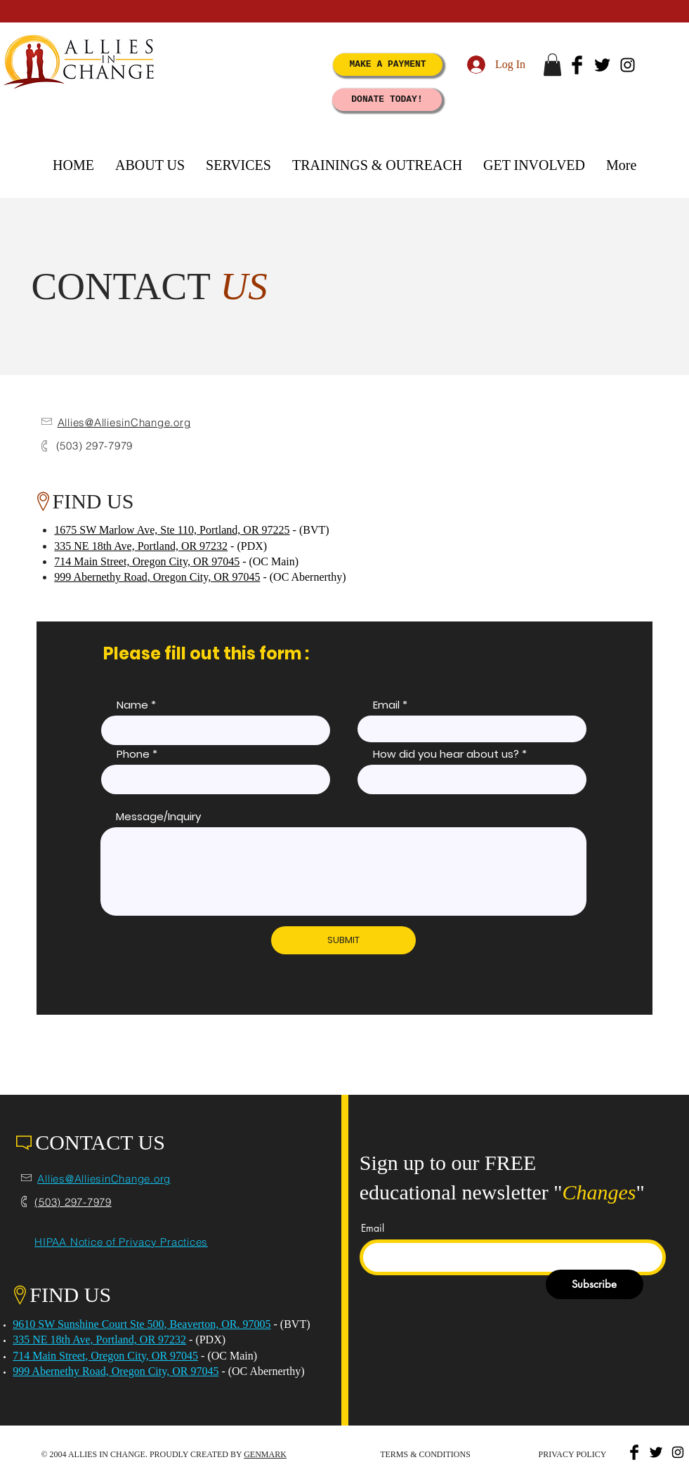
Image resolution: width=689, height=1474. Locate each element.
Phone (133, 754)
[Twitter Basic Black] (602, 64)
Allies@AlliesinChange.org (124, 422)
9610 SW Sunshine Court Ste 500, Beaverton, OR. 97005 (141, 1324)
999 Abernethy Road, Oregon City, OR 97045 (157, 577)
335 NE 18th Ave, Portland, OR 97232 (141, 546)
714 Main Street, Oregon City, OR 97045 (146, 561)
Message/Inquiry (158, 816)
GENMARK (265, 1454)
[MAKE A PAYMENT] (387, 64)
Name (132, 704)
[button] (552, 64)
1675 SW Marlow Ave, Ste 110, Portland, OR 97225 (171, 530)
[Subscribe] (594, 1284)
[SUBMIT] (343, 940)
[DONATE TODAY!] (387, 99)
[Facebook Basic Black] (576, 64)
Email (386, 704)
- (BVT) (290, 1324)
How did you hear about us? (446, 754)
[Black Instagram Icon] (627, 64)
